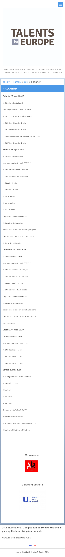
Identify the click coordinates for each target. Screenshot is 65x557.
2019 (26, 82)
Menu (60, 4)
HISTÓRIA (17, 82)
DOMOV (6, 82)
